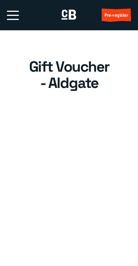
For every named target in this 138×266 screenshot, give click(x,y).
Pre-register (116, 15)
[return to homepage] (68, 15)
